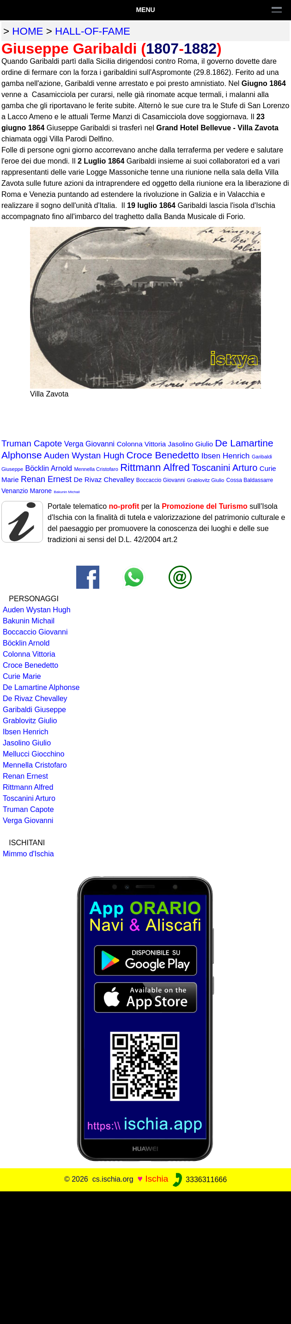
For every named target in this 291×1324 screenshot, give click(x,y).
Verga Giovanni (89, 444)
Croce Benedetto (163, 455)
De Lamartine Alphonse (41, 687)
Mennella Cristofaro (96, 469)
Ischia (156, 1179)
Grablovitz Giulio (205, 480)
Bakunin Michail (66, 492)
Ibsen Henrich (225, 456)
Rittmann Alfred (154, 467)
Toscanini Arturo (224, 468)
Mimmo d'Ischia (28, 854)
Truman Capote (31, 443)
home (27, 31)
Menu (145, 9)
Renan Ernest (46, 479)
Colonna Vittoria (141, 444)
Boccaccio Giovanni (160, 480)
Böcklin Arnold (48, 468)
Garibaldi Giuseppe (34, 710)
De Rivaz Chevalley (104, 479)
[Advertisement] (145, 1256)
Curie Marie (22, 676)
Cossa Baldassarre (249, 480)
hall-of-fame (92, 31)
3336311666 (199, 1180)
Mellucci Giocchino (33, 754)
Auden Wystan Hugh (84, 455)
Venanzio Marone (26, 490)
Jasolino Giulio (190, 444)
